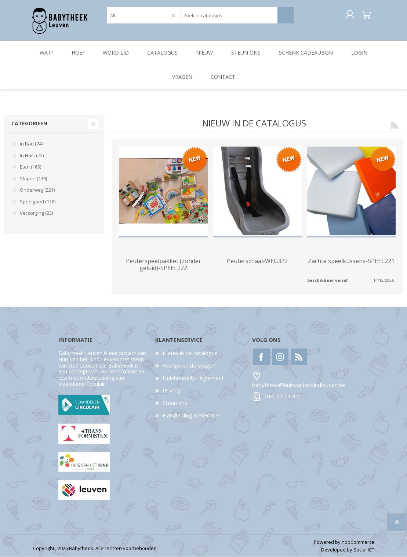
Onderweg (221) (37, 190)
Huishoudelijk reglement (193, 378)
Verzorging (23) (36, 213)
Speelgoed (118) (37, 202)
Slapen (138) (33, 179)
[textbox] (228, 15)
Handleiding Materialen (192, 415)
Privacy (172, 390)
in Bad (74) (31, 144)
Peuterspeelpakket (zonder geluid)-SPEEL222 (163, 265)
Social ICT (363, 550)
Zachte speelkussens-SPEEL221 (351, 261)
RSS (394, 125)
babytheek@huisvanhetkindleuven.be (298, 385)
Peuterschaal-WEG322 (257, 261)
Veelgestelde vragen (189, 365)
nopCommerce (358, 542)
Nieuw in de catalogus (190, 353)
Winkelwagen (366, 15)
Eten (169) (30, 167)
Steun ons (175, 403)
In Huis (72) (32, 155)
